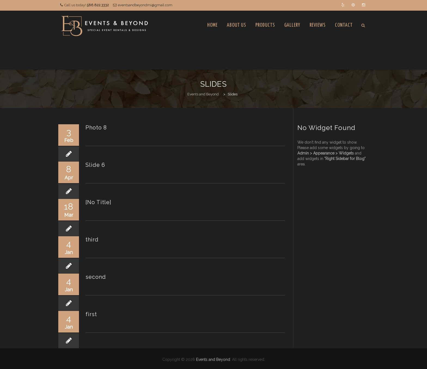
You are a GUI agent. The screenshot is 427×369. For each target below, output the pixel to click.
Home (212, 25)
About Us (236, 25)
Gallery (292, 25)
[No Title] (98, 202)
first (91, 314)
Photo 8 (96, 127)
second (96, 277)
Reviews (318, 25)
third (92, 239)
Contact (344, 25)
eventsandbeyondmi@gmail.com (145, 5)
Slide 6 (95, 165)
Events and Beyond (213, 359)
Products (265, 25)
